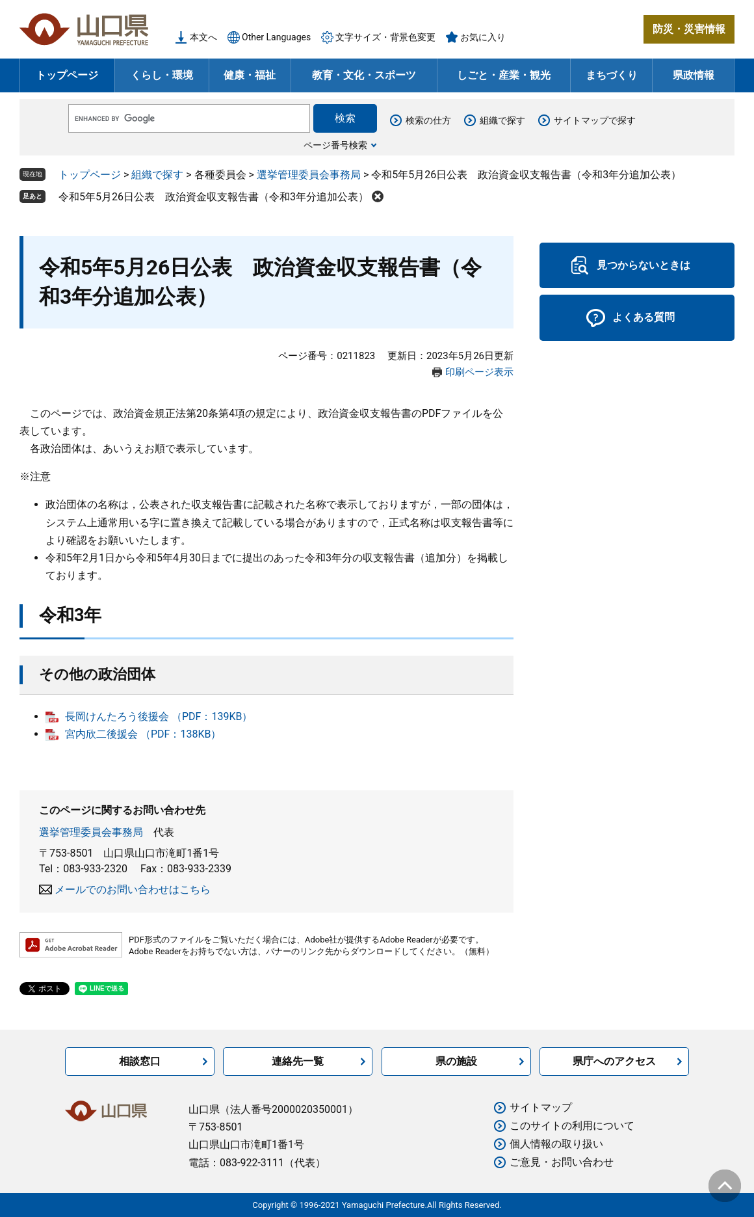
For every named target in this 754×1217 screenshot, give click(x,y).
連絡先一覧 (298, 1061)
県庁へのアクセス (614, 1061)
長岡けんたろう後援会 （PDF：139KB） (158, 716)
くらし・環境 (162, 75)
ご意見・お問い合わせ (562, 1162)
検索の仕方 (428, 120)
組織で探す (502, 120)
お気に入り (483, 37)
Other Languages (276, 37)
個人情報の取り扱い (556, 1144)
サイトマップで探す (595, 120)
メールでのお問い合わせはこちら (133, 889)
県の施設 (456, 1061)
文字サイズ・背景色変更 (385, 37)
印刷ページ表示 (479, 372)
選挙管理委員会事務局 (309, 174)
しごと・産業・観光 (504, 75)
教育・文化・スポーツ (364, 75)
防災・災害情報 (689, 29)
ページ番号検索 (335, 145)
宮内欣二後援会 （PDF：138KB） (143, 734)
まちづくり (612, 75)
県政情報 (693, 75)
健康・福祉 (250, 75)
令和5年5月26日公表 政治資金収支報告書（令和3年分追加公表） (213, 197)
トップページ (67, 75)
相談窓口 (140, 1061)
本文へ (203, 37)
